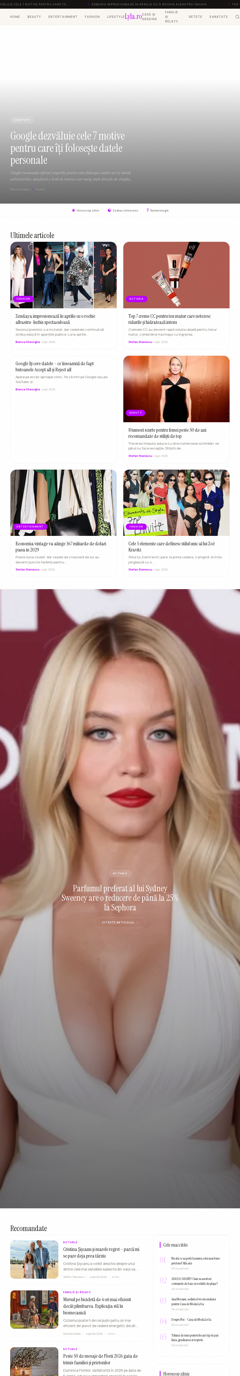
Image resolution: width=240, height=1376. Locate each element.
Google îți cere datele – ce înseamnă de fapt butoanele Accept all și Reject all (55, 371)
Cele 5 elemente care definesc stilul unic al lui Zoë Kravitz (171, 551)
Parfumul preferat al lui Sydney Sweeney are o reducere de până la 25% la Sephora (120, 898)
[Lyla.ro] (133, 17)
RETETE (196, 17)
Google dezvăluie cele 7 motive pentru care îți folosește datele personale (67, 147)
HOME (15, 17)
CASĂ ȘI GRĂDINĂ (149, 16)
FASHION (92, 17)
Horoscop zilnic (85, 210)
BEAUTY (34, 17)
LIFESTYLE (116, 17)
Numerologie (157, 210)
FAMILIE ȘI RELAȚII (171, 16)
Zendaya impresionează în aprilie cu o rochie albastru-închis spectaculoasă (55, 324)
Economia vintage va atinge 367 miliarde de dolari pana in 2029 (61, 551)
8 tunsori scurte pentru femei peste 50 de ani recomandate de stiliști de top (167, 438)
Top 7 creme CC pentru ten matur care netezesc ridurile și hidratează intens (169, 324)
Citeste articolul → (120, 922)
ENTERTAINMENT (63, 17)
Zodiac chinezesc (123, 210)
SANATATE (218, 17)
